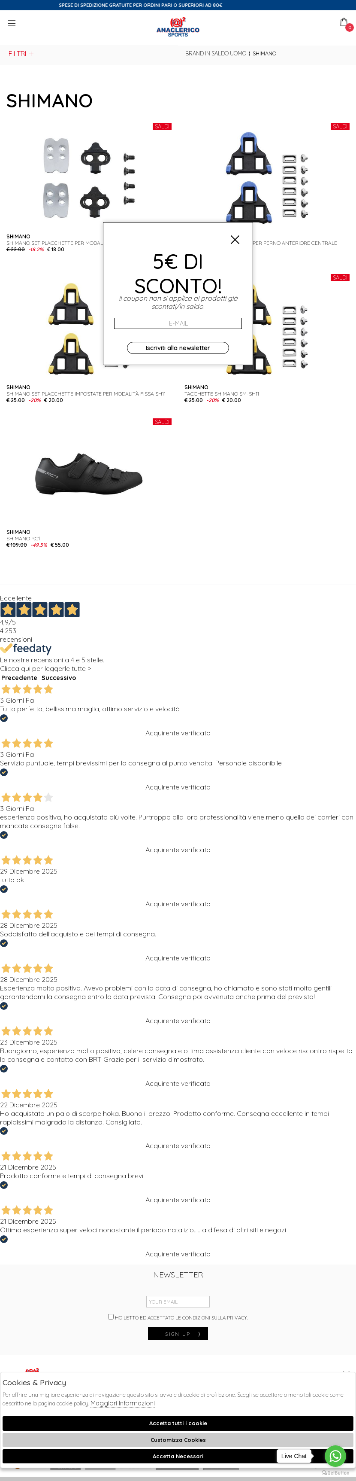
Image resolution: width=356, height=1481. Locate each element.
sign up (183, 1334)
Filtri (22, 53)
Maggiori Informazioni (123, 1403)
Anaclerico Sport (178, 27)
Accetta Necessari (178, 1456)
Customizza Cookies (178, 1439)
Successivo (59, 678)
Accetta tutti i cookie (178, 1423)
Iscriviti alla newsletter (178, 348)
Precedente (19, 678)
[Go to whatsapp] (335, 1456)
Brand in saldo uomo (215, 53)
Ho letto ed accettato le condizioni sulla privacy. (178, 1317)
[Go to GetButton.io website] (335, 1472)
